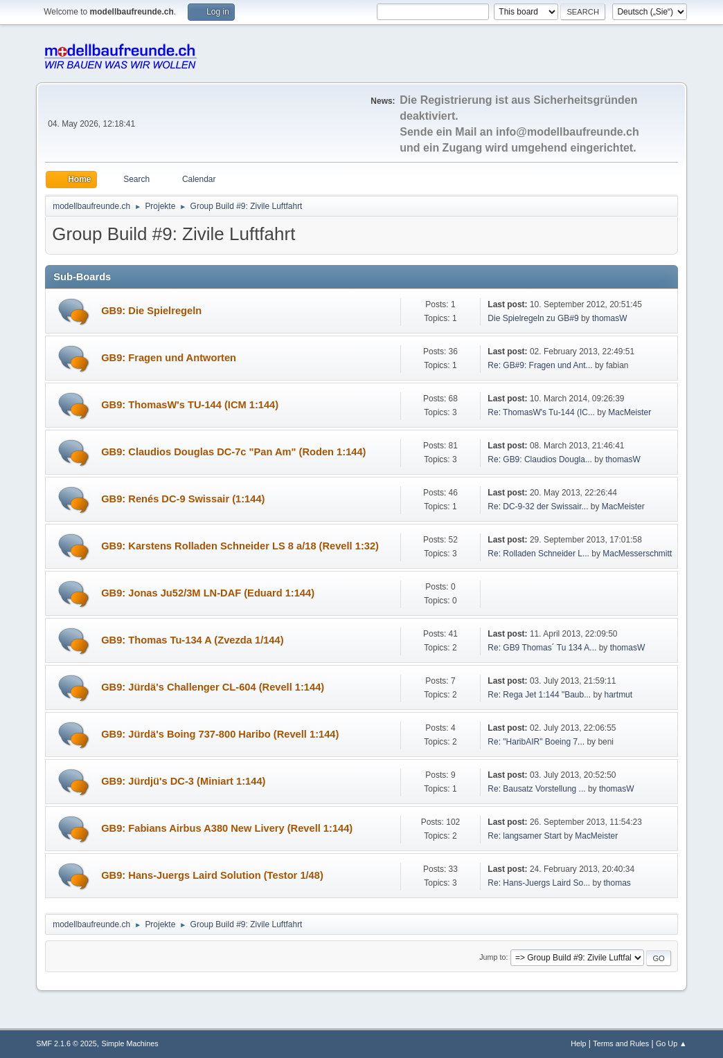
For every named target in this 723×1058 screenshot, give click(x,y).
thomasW (609, 318)
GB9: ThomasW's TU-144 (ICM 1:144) (189, 404)
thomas (617, 883)
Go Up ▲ (671, 1043)
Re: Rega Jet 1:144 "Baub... (539, 695)
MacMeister (629, 412)
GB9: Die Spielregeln (151, 310)
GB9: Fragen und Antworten (168, 357)
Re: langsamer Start (525, 836)
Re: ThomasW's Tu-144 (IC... (541, 412)
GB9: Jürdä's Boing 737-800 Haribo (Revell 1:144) (220, 734)
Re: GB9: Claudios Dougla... (540, 459)
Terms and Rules (621, 1043)
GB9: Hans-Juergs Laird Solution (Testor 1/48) (212, 875)
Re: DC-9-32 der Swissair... (538, 506)
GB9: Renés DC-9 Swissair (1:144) (183, 498)
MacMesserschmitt (637, 553)
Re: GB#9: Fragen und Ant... (540, 365)
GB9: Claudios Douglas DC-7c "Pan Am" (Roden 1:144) (233, 451)
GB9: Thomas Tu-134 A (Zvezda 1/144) (192, 640)
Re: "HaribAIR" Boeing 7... (536, 742)
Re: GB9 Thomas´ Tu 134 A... (542, 648)
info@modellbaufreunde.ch (567, 132)
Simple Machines (130, 1043)
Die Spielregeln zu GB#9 (533, 318)
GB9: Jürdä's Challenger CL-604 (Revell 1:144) (212, 687)
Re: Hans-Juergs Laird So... (539, 883)
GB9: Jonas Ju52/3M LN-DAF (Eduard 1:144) (207, 593)
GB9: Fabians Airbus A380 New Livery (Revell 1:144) (226, 828)
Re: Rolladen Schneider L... (538, 553)
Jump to (492, 957)
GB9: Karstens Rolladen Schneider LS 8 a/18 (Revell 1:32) (240, 545)
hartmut (618, 695)
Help (578, 1043)
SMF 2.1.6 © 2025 (66, 1043)
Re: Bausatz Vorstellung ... (536, 789)
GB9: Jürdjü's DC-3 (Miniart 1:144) (183, 781)
